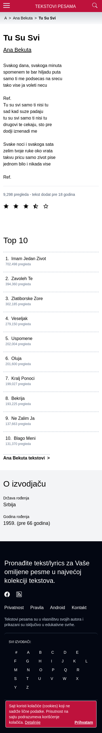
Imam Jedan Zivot (28, 258)
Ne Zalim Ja (23, 418)
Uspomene (21, 338)
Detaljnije (33, 722)
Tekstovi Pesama (55, 6)
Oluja (16, 358)
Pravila (37, 607)
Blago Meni (25, 438)
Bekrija (18, 398)
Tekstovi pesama (18, 619)
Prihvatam (84, 722)
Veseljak (19, 318)
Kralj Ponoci (23, 378)
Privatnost (14, 607)
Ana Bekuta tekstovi (24, 458)
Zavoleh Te (22, 278)
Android (57, 607)
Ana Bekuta (17, 50)
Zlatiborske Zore (27, 298)
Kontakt (79, 607)
